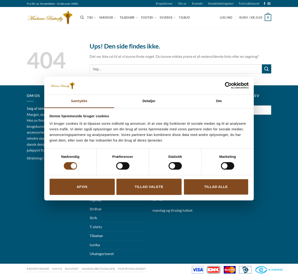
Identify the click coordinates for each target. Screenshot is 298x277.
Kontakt (197, 3)
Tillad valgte (149, 187)
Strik (93, 217)
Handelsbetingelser (221, 3)
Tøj (91, 17)
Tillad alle (216, 187)
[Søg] (82, 17)
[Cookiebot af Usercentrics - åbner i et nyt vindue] (228, 85)
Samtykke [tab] (79, 101)
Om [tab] (219, 101)
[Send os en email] (269, 3)
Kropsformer (164, 3)
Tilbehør (129, 17)
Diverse (168, 17)
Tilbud (184, 17)
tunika (95, 244)
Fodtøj (148, 17)
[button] (226, 17)
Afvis (82, 187)
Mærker (107, 17)
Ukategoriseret (102, 253)
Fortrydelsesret (249, 3)
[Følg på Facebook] (264, 3)
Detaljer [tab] (149, 101)
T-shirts (96, 227)
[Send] (266, 68)
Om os (182, 3)
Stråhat (96, 209)
